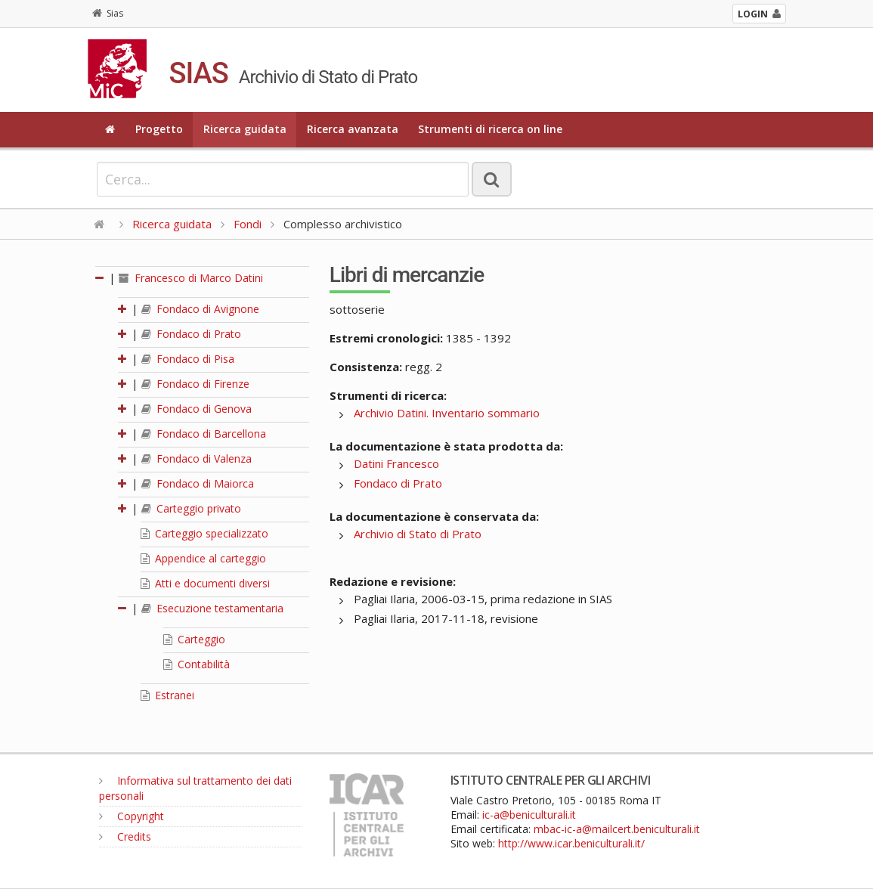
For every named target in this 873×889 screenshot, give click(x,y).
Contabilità (196, 664)
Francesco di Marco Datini (191, 278)
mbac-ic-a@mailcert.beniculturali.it (617, 829)
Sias (107, 13)
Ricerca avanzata (352, 129)
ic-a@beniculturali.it (529, 814)
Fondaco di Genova (196, 408)
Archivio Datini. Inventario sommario (447, 412)
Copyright (131, 816)
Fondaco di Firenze (195, 383)
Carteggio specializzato (204, 533)
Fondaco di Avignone (200, 309)
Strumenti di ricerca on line (490, 129)
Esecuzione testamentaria (212, 608)
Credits (125, 836)
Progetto (159, 129)
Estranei (167, 695)
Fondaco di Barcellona (203, 433)
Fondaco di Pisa (187, 359)
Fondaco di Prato (191, 334)
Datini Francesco (396, 463)
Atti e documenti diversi (205, 583)
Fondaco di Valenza (196, 458)
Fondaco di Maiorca (197, 483)
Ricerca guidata (244, 129)
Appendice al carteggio (203, 558)
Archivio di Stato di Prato (417, 533)
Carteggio (194, 639)
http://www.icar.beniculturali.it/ (571, 843)
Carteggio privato (191, 508)
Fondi (248, 223)
